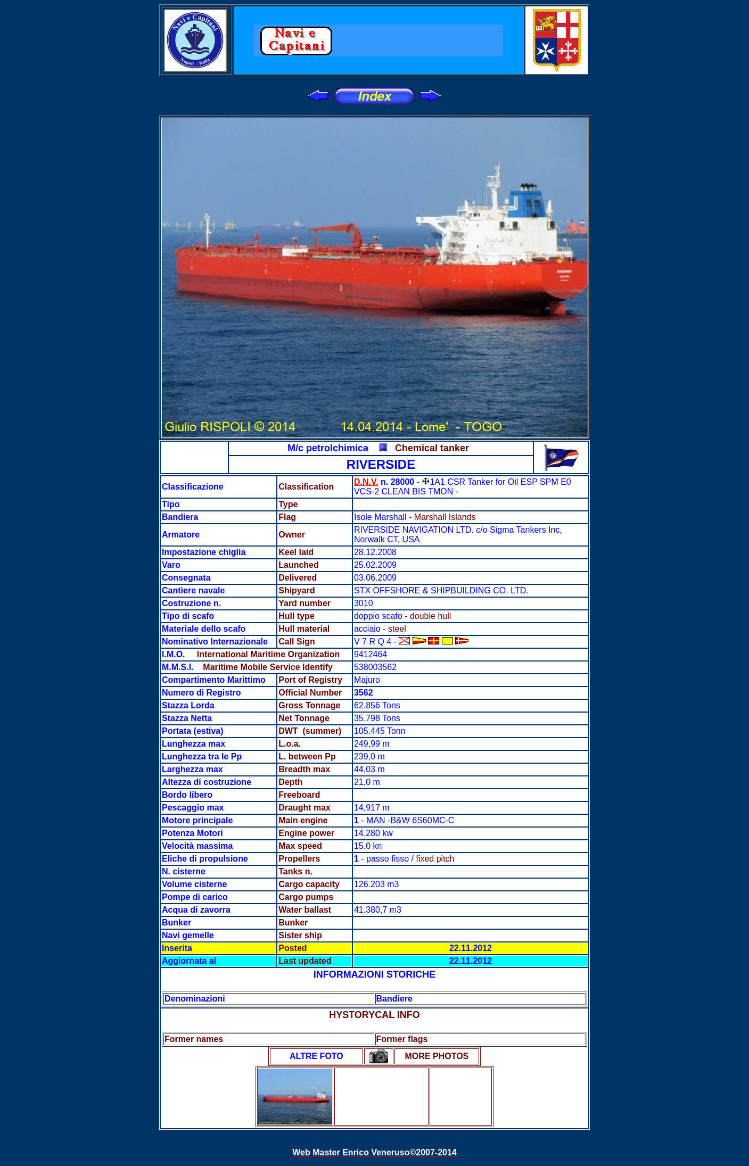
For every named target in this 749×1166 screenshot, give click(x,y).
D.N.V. (366, 481)
